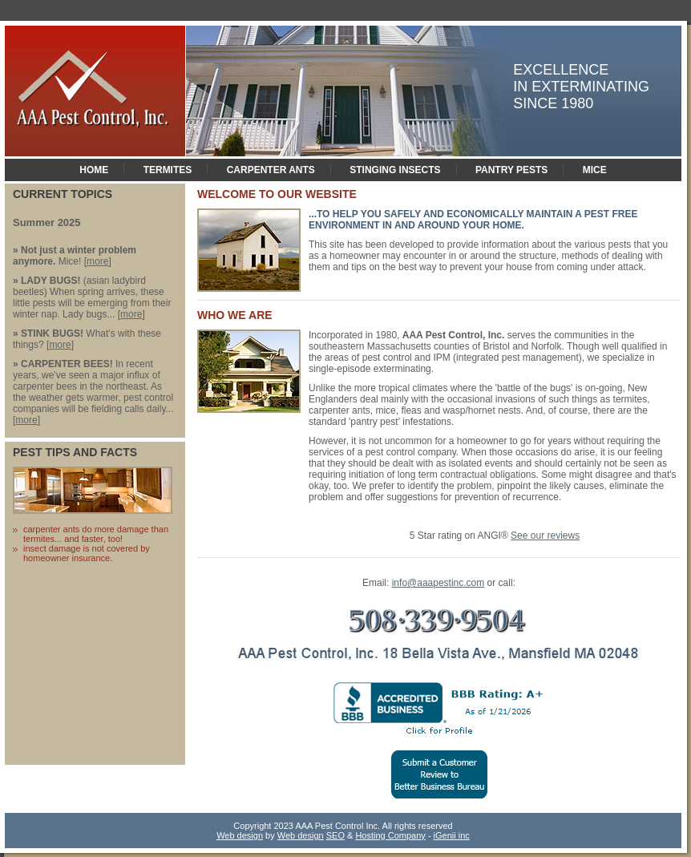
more (97, 261)
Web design (239, 835)
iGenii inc (452, 835)
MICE (595, 170)
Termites (167, 170)
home (93, 170)
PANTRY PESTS (511, 170)
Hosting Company (390, 835)
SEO (335, 835)
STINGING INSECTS (395, 170)
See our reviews (545, 535)
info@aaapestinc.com (438, 582)
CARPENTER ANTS (271, 170)
